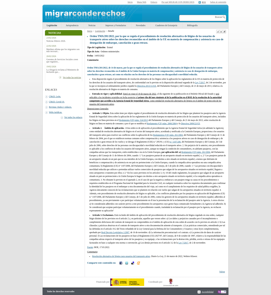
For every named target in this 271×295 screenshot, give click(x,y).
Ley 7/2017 (200, 82)
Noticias (91, 25)
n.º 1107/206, (175, 142)
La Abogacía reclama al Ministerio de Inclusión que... (62, 71)
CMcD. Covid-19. (57, 102)
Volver (222, 272)
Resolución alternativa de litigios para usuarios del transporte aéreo (121, 256)
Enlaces (154, 2)
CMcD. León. (55, 96)
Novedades (140, 25)
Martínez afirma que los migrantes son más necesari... (62, 50)
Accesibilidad (207, 292)
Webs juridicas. (55, 112)
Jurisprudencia (72, 25)
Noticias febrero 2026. (56, 41)
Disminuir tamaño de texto (217, 31)
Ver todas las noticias (72, 77)
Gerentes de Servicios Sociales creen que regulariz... (62, 60)
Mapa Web (141, 2)
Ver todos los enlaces (73, 117)
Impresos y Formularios (115, 25)
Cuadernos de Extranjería (166, 25)
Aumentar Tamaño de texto (224, 31)
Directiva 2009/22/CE (190, 123)
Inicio (130, 2)
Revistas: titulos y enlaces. (60, 107)
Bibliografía (192, 25)
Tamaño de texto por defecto (221, 31)
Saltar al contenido (218, 2)
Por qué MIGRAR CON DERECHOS (177, 2)
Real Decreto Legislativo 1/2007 (115, 232)
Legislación (52, 25)
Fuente (90, 247)
